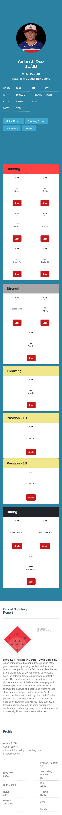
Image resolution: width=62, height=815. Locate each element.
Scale (17, 203)
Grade (31, 452)
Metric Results (13, 121)
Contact (29, 128)
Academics (12, 128)
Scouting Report (36, 121)
